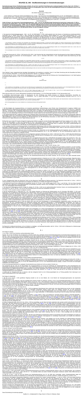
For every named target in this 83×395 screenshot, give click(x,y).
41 (6, 254)
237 (49, 367)
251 (12, 338)
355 (79, 253)
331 (12, 211)
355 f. (42, 303)
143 (63, 297)
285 (39, 331)
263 (12, 295)
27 (55, 238)
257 (19, 338)
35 (49, 269)
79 (69, 153)
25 (25, 338)
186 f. (64, 354)
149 (50, 303)
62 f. (39, 317)
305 (57, 297)
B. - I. (41, 230)
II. (41, 274)
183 (56, 367)
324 (58, 237)
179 (19, 211)
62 (20, 217)
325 (43, 310)
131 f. (51, 237)
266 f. (33, 317)
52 (36, 294)
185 (32, 331)
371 (50, 297)
